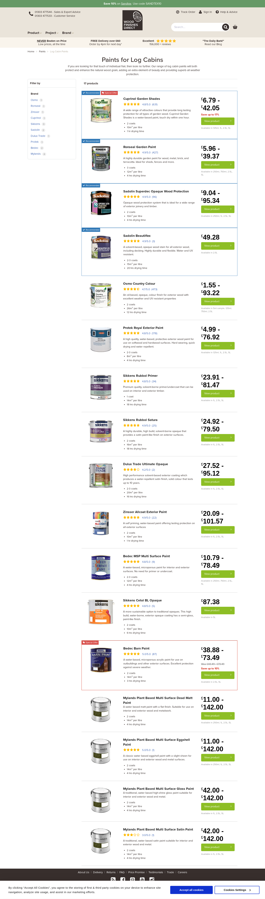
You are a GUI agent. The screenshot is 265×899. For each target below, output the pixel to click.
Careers (182, 872)
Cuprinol (38, 118)
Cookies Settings (237, 889)
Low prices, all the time (51, 42)
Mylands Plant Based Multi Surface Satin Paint (158, 829)
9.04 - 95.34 (210, 196)
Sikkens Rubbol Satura (140, 420)
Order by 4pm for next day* (105, 42)
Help (226, 12)
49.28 (210, 237)
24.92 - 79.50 (212, 425)
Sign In (205, 12)
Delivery (98, 872)
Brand (68, 33)
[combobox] (200, 27)
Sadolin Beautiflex (137, 236)
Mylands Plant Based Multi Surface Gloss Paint (158, 789)
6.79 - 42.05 (210, 104)
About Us (83, 872)
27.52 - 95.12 (212, 469)
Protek (37, 142)
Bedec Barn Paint (136, 648)
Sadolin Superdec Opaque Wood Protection (156, 191)
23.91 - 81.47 (212, 381)
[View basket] (235, 27)
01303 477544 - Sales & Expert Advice (57, 12)
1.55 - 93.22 (210, 289)
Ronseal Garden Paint (139, 147)
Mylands (38, 154)
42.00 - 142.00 (212, 794)
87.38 (210, 602)
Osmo (37, 100)
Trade (170, 872)
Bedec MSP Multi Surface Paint (146, 556)
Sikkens (38, 124)
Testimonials (156, 872)
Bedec (37, 148)
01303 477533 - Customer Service (55, 15)
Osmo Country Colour (139, 284)
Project (52, 33)
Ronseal (38, 106)
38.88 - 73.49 (212, 653)
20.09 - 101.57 (212, 517)
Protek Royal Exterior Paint (143, 328)
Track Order (185, 12)
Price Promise (136, 872)
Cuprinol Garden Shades (141, 99)
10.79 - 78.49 (212, 561)
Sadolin (38, 130)
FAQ (121, 872)
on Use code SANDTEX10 (132, 4)
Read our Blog (213, 42)
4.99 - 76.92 (210, 333)
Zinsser (37, 112)
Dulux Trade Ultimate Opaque (145, 464)
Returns (111, 872)
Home (31, 51)
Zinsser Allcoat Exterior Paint (145, 512)
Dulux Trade (40, 136)
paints (42, 51)
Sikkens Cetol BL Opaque (142, 600)
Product (35, 33)
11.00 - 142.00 (212, 703)
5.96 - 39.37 (210, 152)
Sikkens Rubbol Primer (140, 376)
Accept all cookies (191, 889)
